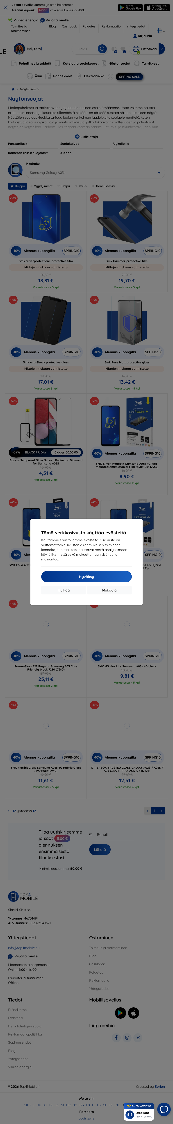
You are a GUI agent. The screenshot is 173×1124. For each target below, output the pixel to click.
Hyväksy (86, 576)
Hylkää (64, 590)
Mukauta (109, 590)
